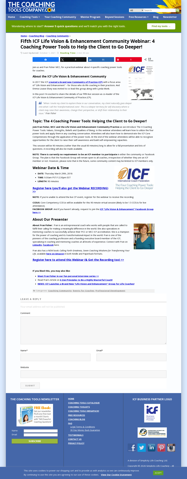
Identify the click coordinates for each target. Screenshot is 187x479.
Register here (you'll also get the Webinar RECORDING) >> (70, 189)
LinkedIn (37, 244)
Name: (15, 434)
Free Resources (137, 17)
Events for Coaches (83, 290)
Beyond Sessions (114, 17)
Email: (14, 438)
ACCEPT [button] (158, 473)
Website (24, 371)
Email (99, 354)
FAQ (70, 427)
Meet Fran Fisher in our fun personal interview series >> (68, 276)
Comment (25, 313)
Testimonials (75, 439)
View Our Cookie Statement (116, 474)
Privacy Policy (76, 447)
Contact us (75, 443)
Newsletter (170, 17)
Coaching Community (57, 35)
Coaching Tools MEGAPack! (83, 415)
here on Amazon (55, 253)
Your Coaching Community (60, 17)
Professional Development (110, 290)
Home (11, 17)
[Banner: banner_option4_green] (93, 31)
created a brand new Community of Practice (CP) (76, 82)
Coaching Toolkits (79, 410)
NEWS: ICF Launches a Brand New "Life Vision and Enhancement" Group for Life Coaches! (86, 283)
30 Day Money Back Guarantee (85, 434)
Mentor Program (90, 17)
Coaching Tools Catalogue (84, 406)
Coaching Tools (29, 17)
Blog (156, 17)
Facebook (48, 244)
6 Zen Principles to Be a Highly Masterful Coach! (86, 279)
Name (24, 354)
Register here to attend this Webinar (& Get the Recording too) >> (78, 260)
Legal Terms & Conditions (82, 430)
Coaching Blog (36, 35)
